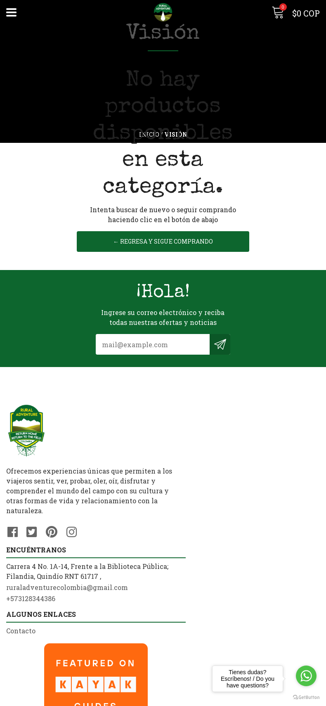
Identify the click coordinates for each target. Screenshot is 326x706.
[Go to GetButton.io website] (306, 697)
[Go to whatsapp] (306, 676)
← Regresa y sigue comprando (163, 252)
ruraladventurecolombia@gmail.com (230, 468)
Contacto (20, 587)
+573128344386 (193, 479)
